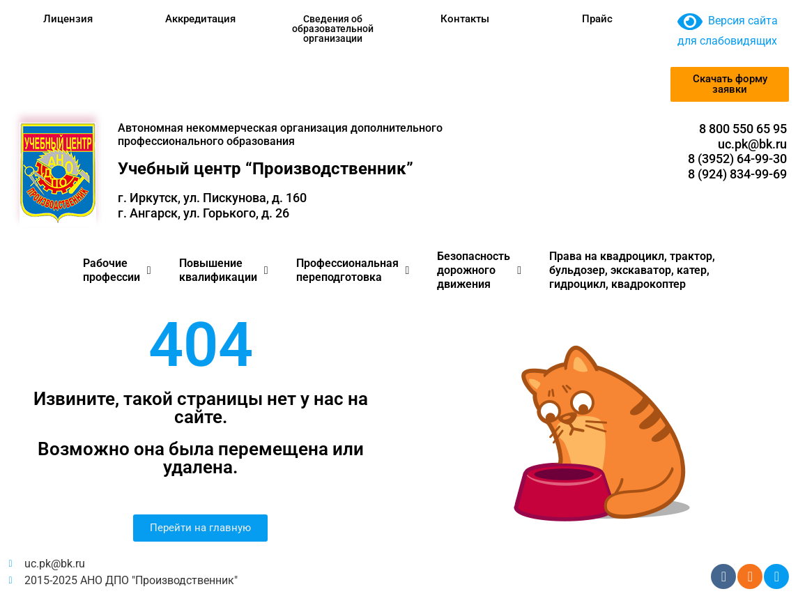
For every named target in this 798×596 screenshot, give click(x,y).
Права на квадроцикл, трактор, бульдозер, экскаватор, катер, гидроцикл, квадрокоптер (632, 270)
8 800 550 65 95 (743, 128)
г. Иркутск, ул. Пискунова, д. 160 (212, 197)
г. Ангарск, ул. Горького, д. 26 (203, 213)
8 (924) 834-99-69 (737, 174)
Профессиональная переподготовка (353, 270)
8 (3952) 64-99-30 (737, 158)
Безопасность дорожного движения (479, 270)
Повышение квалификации (223, 270)
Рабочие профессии (117, 270)
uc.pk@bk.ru (752, 144)
